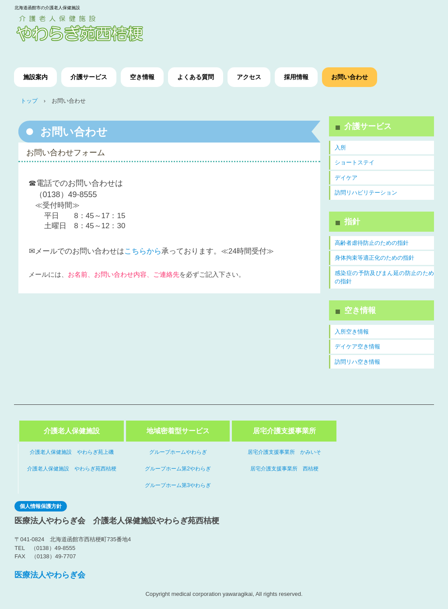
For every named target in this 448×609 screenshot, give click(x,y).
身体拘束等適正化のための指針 (374, 257)
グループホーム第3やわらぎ (178, 485)
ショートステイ (354, 162)
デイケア (346, 177)
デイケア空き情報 (357, 346)
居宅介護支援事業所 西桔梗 (284, 469)
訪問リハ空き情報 (357, 361)
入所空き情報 (352, 331)
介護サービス (88, 76)
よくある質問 (195, 76)
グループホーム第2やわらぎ (178, 469)
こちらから (142, 251)
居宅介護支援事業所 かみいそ (284, 452)
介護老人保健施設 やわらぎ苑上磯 (72, 452)
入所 (340, 147)
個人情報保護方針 (41, 506)
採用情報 (296, 76)
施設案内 (35, 76)
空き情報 (142, 76)
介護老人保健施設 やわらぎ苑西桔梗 (71, 469)
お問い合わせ (349, 76)
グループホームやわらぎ (178, 452)
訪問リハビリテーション (366, 192)
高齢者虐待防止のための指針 (372, 243)
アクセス (249, 76)
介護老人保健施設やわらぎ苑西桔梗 (95, 30)
